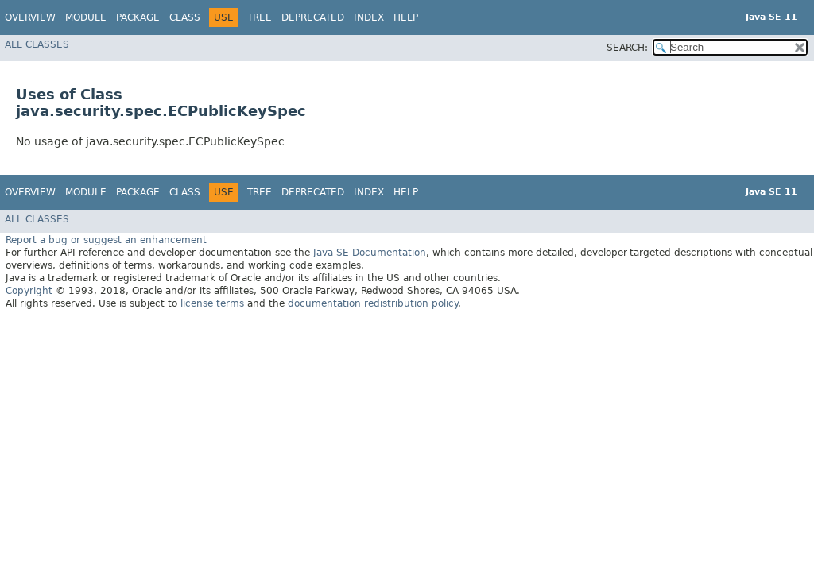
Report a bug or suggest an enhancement (106, 239)
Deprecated (312, 17)
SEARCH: (627, 47)
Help (405, 17)
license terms (212, 303)
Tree (259, 17)
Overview (30, 17)
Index (369, 17)
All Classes (37, 44)
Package (138, 17)
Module (86, 17)
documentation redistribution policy (373, 303)
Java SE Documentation (369, 252)
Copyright (29, 290)
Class (184, 17)
